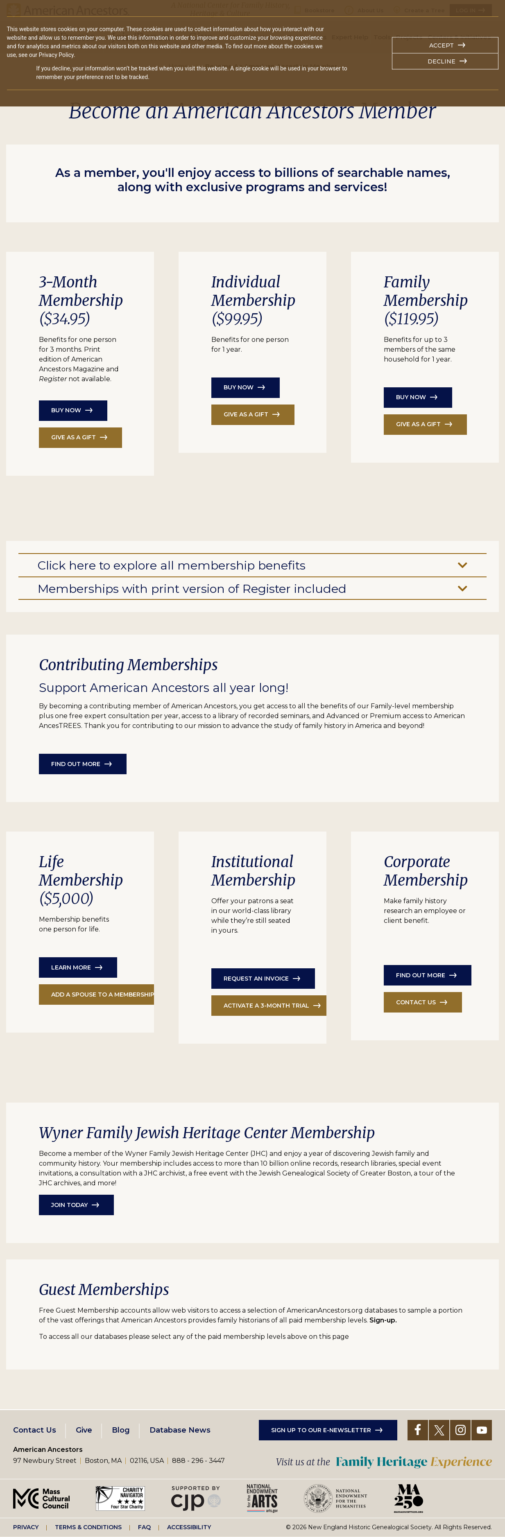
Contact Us (34, 1430)
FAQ (144, 1527)
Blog (121, 1430)
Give (84, 1430)
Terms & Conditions (88, 1527)
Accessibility (189, 1527)
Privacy (25, 1527)
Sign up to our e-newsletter (321, 1430)
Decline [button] (441, 61)
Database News (180, 1430)
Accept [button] (441, 45)
